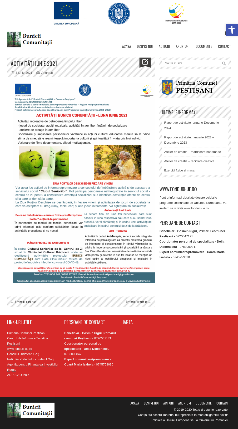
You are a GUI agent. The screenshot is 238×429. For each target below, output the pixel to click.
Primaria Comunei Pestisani (26, 333)
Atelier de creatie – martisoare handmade (192, 152)
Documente (203, 46)
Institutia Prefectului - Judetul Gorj (30, 359)
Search (224, 63)
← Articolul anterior (23, 301)
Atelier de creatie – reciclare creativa (189, 161)
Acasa (126, 46)
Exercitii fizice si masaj (179, 170)
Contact (224, 46)
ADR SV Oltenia (18, 375)
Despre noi (145, 46)
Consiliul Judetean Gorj (23, 354)
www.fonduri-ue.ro (196, 208)
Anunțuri (182, 46)
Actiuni (164, 46)
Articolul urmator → (138, 301)
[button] (232, 30)
